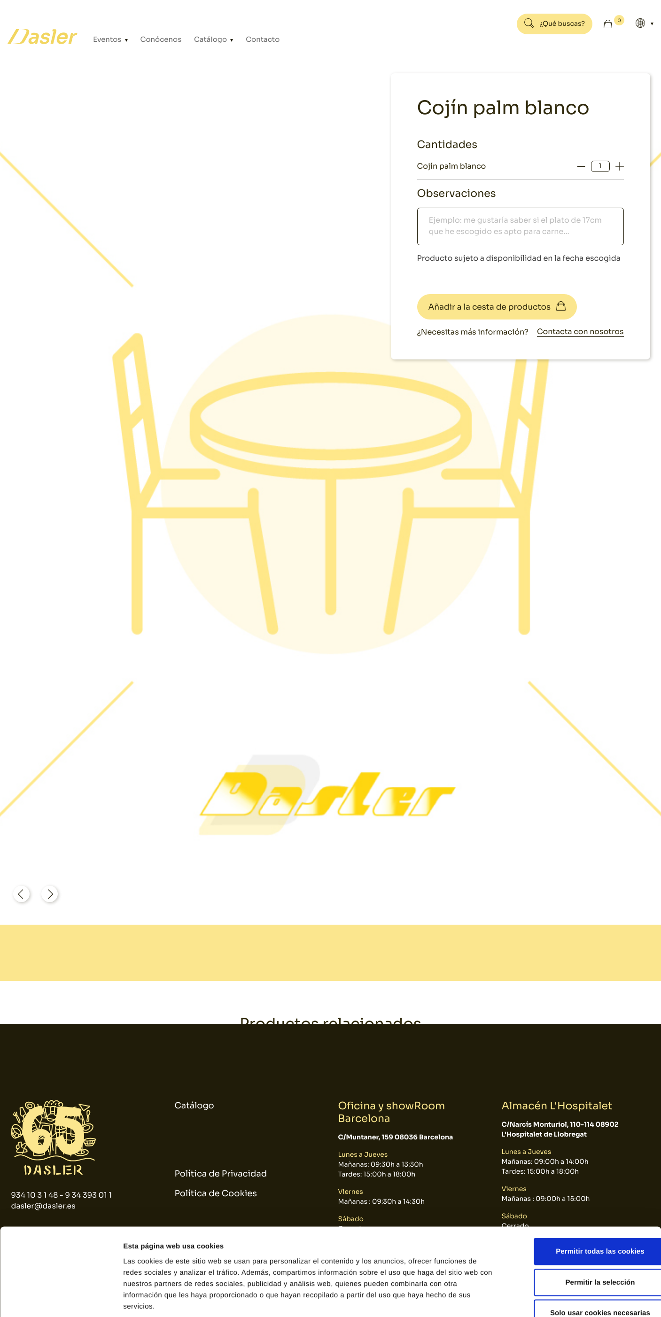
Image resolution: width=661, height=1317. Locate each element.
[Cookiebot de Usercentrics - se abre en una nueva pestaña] (61, 1299)
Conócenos (156, 39)
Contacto (250, 39)
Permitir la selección (582, 1225)
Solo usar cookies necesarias (583, 1255)
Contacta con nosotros (580, 332)
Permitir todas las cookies (582, 1194)
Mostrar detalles (504, 1298)
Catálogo (203, 39)
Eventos (107, 39)
